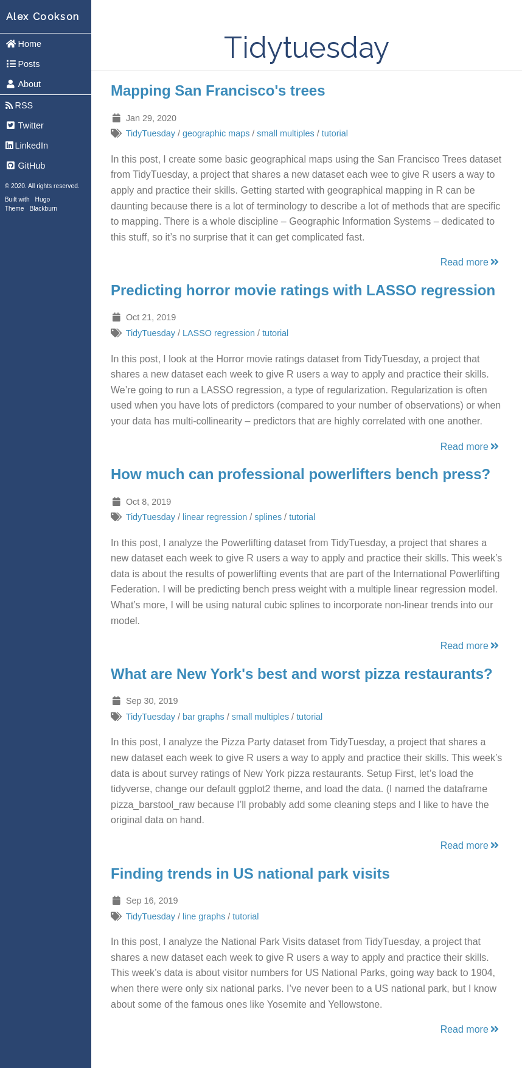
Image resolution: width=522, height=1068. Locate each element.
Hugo (42, 199)
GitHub (25, 165)
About (23, 84)
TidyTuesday (150, 133)
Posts (22, 64)
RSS (19, 105)
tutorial (335, 133)
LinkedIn (26, 145)
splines (268, 517)
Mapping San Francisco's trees (218, 90)
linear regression (215, 517)
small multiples (285, 133)
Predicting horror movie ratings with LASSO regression (303, 290)
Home (23, 44)
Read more (470, 262)
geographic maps (216, 133)
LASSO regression (219, 333)
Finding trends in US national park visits (250, 873)
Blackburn (44, 208)
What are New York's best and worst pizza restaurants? (302, 674)
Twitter (24, 125)
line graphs (204, 916)
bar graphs (203, 717)
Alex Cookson (43, 17)
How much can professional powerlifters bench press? (300, 474)
